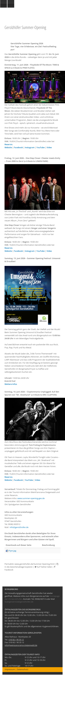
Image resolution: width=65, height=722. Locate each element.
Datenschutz (22, 669)
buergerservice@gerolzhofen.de (19, 601)
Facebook (18, 147)
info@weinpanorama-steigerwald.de (21, 645)
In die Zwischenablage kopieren (31, 565)
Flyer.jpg (12, 550)
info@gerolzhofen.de (19, 527)
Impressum (10, 669)
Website (8, 147)
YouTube (40, 147)
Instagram (29, 147)
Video (49, 147)
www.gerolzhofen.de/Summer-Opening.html (34, 564)
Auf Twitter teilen (43, 566)
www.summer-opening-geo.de (31, 498)
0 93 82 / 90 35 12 (16, 639)
